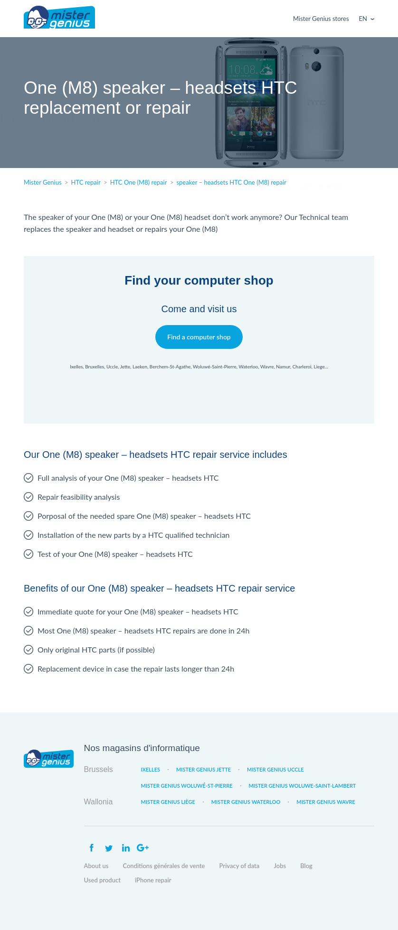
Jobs (280, 866)
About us (96, 866)
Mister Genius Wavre (325, 802)
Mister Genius (59, 18)
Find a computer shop (199, 337)
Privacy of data (239, 866)
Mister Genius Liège (168, 802)
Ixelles (150, 769)
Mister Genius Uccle (275, 769)
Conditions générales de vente (164, 866)
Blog (306, 866)
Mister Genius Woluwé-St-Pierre (187, 785)
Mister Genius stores (321, 18)
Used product (102, 880)
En (363, 18)
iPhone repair (153, 880)
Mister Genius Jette (203, 769)
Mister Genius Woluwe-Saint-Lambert (302, 785)
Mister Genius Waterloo (246, 802)
